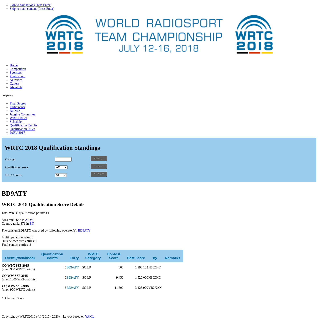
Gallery (14, 83)
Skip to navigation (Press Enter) (30, 5)
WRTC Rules (18, 118)
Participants (17, 107)
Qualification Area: (17, 167)
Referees (15, 110)
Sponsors (16, 72)
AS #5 (29, 220)
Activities (16, 80)
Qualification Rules (22, 129)
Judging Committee (22, 114)
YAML (89, 316)
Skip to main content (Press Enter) (32, 8)
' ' (61, 167)
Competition (18, 69)
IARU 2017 (17, 132)
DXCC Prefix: (14, 175)
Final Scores (18, 103)
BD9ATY (84, 230)
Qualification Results (23, 125)
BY (32, 223)
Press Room (17, 76)
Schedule (16, 121)
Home (14, 65)
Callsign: (10, 159)
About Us (16, 87)
